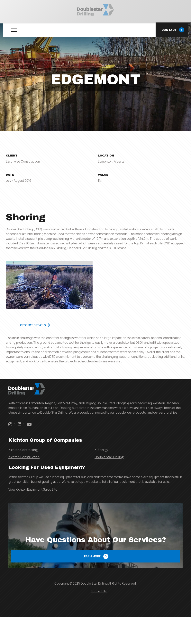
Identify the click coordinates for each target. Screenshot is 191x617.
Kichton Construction (24, 457)
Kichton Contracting (23, 450)
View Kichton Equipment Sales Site (32, 489)
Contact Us (99, 591)
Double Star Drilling (109, 457)
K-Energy (101, 450)
